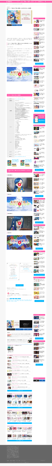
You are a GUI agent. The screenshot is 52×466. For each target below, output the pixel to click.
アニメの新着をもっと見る (20, 407)
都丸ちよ (10, 301)
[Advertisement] (13, 32)
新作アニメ (16, 298)
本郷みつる (23, 300)
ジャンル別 (22, 1)
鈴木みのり (13, 301)
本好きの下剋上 (19, 298)
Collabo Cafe (9, 1)
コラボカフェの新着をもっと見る (19, 440)
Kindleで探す (14, 164)
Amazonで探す (14, 165)
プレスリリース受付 (18, 460)
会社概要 (8, 460)
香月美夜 (16, 301)
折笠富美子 (18, 300)
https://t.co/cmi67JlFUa (26, 268)
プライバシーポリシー (23, 460)
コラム (35, 1)
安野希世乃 (12, 300)
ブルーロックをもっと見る (39, 338)
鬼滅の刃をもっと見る (39, 364)
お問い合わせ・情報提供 (12, 460)
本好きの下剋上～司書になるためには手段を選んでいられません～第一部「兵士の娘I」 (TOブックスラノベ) (15, 161)
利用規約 (25, 462)
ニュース (13, 298)
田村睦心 (30, 300)
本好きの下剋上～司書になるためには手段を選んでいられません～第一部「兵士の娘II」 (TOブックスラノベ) (28, 161)
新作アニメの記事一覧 (19, 285)
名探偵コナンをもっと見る (39, 222)
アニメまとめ (32, 1)
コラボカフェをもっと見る (39, 63)
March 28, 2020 (15, 278)
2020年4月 (11, 298)
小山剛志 (15, 300)
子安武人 (9, 300)
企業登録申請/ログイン (40, 1)
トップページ (18, 1)
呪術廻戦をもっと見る (39, 248)
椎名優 (26, 300)
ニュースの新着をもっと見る (19, 390)
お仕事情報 (29, 1)
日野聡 (20, 300)
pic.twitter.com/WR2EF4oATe (26, 269)
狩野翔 (28, 300)
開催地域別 (25, 1)
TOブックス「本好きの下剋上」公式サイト (20, 156)
